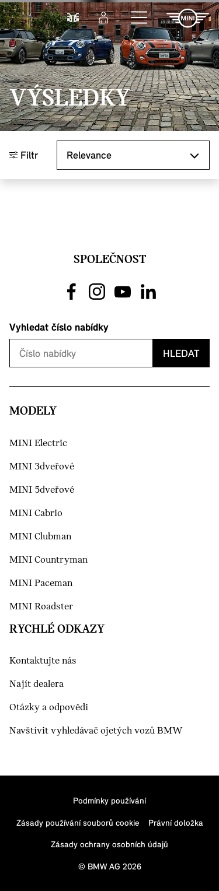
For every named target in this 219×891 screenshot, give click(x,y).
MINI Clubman (40, 536)
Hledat (181, 353)
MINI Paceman (40, 583)
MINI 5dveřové (41, 490)
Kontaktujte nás (43, 661)
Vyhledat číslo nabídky (59, 327)
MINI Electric (38, 443)
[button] (139, 18)
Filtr (23, 155)
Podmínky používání (109, 800)
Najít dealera (36, 684)
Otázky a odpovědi (48, 707)
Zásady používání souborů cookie (77, 822)
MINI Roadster (41, 606)
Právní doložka (175, 822)
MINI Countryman (48, 560)
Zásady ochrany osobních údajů (109, 844)
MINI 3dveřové (41, 466)
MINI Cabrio (35, 513)
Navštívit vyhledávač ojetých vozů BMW (96, 730)
